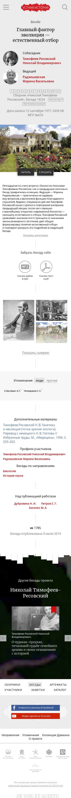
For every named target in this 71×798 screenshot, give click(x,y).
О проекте (35, 738)
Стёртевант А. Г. (12, 390)
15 (54, 99)
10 (51, 91)
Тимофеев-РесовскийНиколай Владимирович (42, 61)
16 (58, 99)
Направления (10, 735)
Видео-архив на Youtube (31, 716)
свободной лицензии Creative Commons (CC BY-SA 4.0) (35, 785)
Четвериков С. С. (32, 390)
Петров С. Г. (49, 503)
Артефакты (58, 684)
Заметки (38, 690)
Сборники (12, 684)
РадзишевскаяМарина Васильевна (38, 79)
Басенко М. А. (38, 508)
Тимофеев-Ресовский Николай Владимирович (34, 454)
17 (62, 99)
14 (50, 99)
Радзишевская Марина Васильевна (26, 459)
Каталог (60, 690)
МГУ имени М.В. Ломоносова (8, 754)
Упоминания (30, 735)
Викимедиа (49, 753)
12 (59, 91)
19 (28, 103)
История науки (13, 475)
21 (36, 103)
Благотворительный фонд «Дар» (35, 767)
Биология (9, 471)
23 (44, 103)
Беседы (35, 684)
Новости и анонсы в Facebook (33, 707)
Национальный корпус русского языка (62, 754)
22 (40, 103)
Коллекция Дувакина (55, 735)
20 (32, 103)
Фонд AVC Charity (22, 754)
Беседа (35, 22)
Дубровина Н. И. (25, 503)
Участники (13, 690)
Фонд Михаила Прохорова (35, 754)
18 (24, 103)
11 (55, 91)
